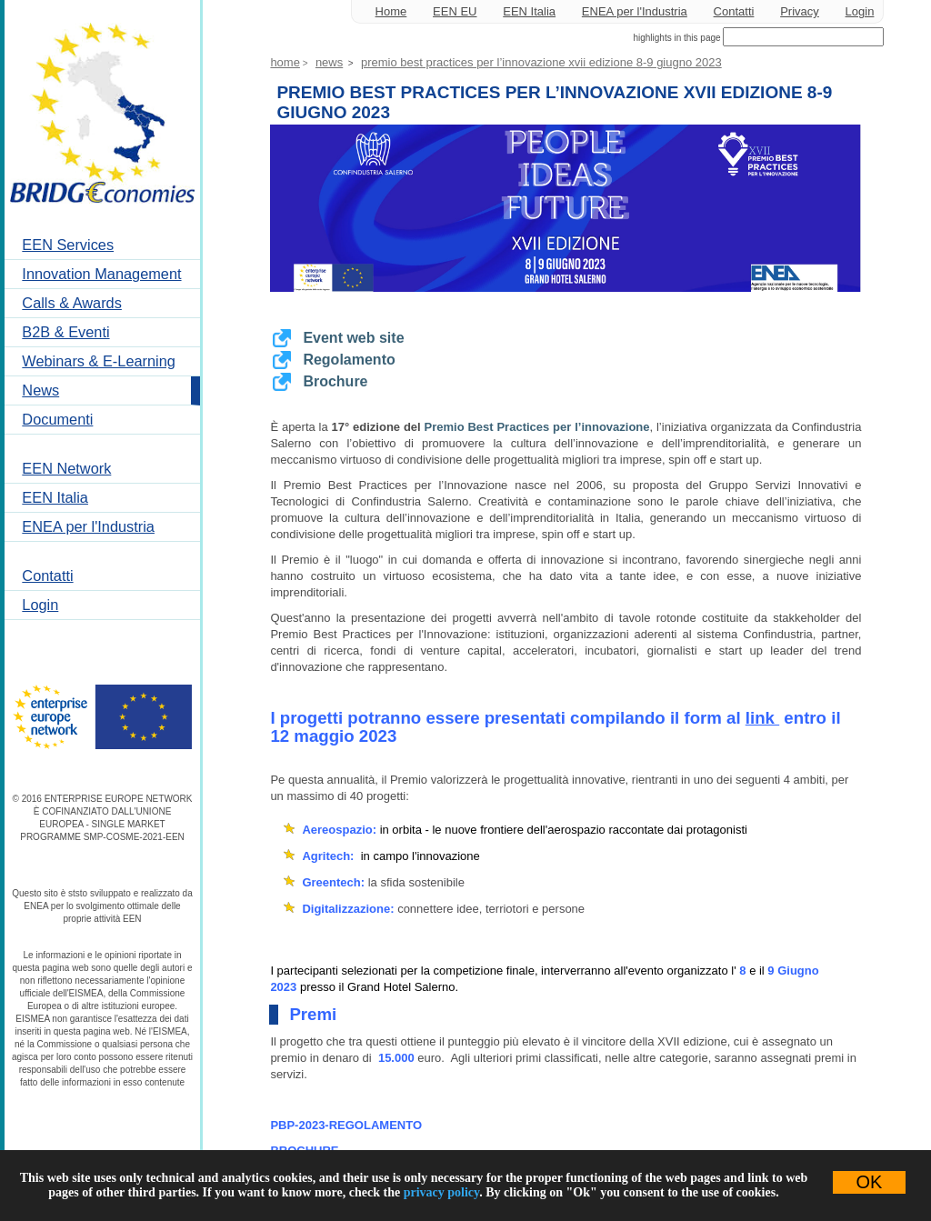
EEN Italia (55, 497)
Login (40, 604)
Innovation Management (101, 273)
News (40, 390)
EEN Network (66, 468)
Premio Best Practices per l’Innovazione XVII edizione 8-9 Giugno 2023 (541, 62)
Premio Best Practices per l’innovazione (537, 427)
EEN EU (454, 11)
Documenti (57, 419)
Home (391, 11)
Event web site (353, 337)
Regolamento (349, 359)
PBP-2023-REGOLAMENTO (346, 1125)
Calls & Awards (72, 303)
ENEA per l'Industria (88, 526)
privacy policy (442, 1192)
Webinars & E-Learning (98, 361)
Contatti (47, 575)
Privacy (799, 11)
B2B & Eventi (65, 332)
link (760, 717)
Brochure (335, 381)
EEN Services (68, 244)
